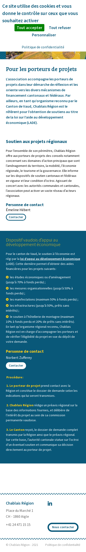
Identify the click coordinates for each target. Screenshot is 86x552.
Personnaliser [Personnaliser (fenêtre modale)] (44, 34)
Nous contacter (63, 527)
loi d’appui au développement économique (50, 259)
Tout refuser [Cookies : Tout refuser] (60, 27)
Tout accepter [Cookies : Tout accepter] (29, 27)
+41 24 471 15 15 (18, 524)
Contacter (16, 217)
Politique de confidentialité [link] (43, 47)
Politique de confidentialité (62, 544)
